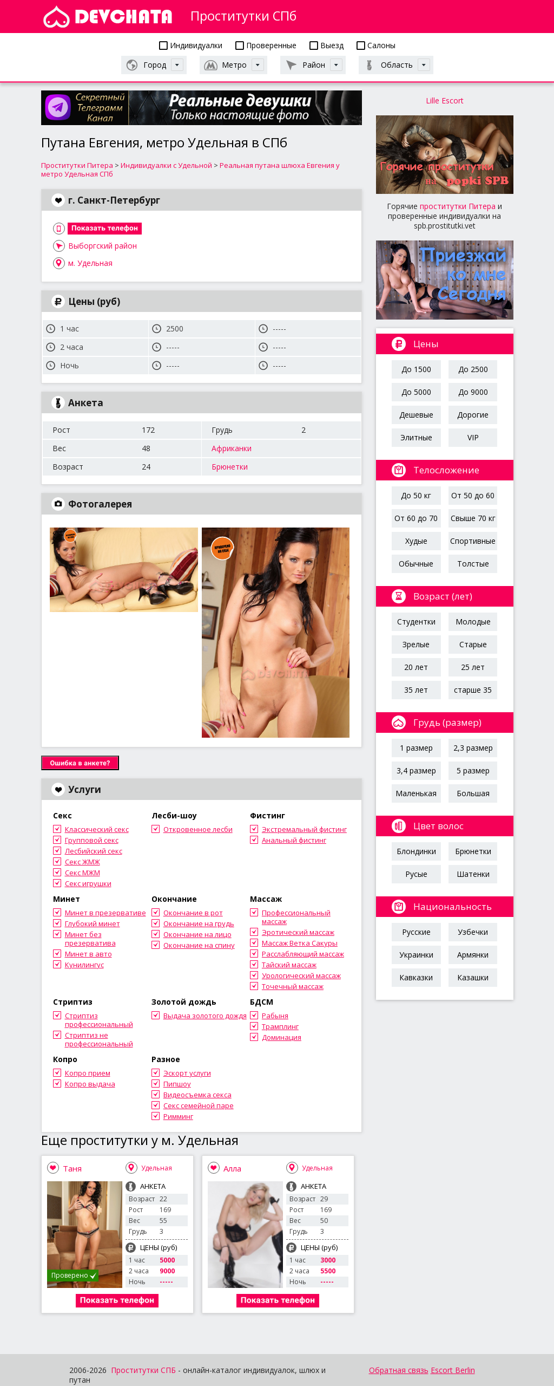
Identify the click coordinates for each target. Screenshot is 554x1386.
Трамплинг (280, 1026)
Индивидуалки (190, 45)
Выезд (326, 45)
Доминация (281, 1037)
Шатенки (473, 874)
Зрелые (416, 644)
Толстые (473, 563)
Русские (416, 932)
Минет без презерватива (90, 938)
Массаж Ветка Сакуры (300, 943)
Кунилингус (84, 964)
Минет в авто (88, 954)
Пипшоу (177, 1084)
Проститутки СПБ (143, 1370)
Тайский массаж (289, 964)
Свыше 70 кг (473, 518)
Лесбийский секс (93, 851)
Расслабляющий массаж (303, 954)
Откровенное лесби (198, 829)
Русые (416, 874)
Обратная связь (398, 1370)
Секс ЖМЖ (82, 862)
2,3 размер (473, 748)
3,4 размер (416, 770)
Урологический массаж (301, 975)
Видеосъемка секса (197, 1094)
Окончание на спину (199, 945)
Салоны (376, 45)
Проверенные (265, 45)
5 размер (473, 770)
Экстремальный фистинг (304, 829)
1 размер (416, 748)
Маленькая (416, 793)
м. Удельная (90, 263)
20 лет (416, 667)
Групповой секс (91, 840)
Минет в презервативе (105, 913)
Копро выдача (90, 1084)
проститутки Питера (458, 206)
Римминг (178, 1116)
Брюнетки (230, 466)
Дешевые (416, 414)
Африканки (232, 448)
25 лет (473, 667)
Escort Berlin (453, 1370)
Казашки (473, 977)
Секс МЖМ (82, 872)
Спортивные (473, 541)
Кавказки (416, 977)
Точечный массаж (293, 986)
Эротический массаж (298, 932)
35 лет (416, 690)
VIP (473, 437)
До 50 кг (416, 495)
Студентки (416, 621)
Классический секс (97, 829)
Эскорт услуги (187, 1073)
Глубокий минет (92, 923)
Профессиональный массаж (296, 917)
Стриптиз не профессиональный (99, 1039)
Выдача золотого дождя (205, 1015)
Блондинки (416, 851)
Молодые (473, 621)
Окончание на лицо (197, 934)
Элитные (416, 437)
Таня (72, 1168)
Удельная (156, 1168)
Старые (473, 644)
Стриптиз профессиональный (99, 1020)
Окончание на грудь (198, 923)
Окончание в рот (193, 913)
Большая (473, 793)
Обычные (416, 563)
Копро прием (87, 1073)
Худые (416, 541)
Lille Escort (445, 100)
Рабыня (275, 1015)
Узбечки (473, 932)
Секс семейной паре (198, 1105)
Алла (232, 1168)
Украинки (416, 954)
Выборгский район (102, 245)
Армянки (473, 954)
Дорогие (473, 414)
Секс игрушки (88, 883)
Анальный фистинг (294, 840)
